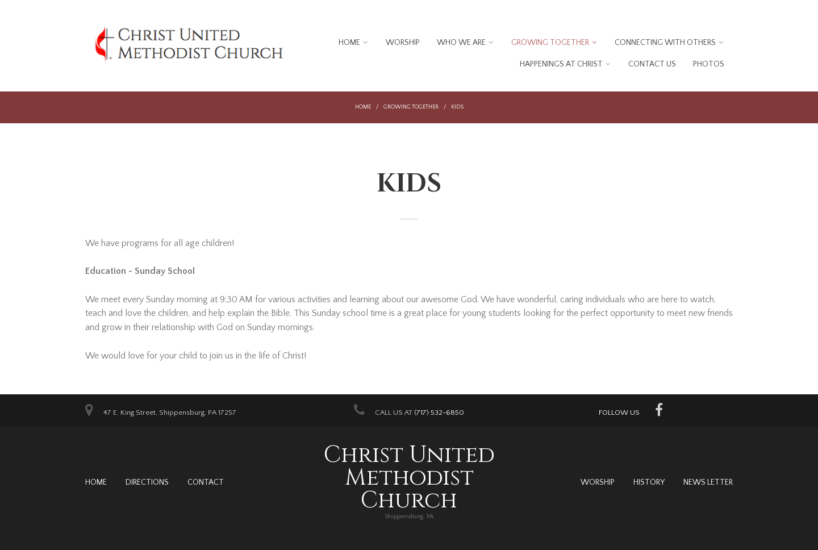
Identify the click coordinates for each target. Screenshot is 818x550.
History (649, 482)
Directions (147, 482)
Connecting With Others (665, 42)
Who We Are (461, 42)
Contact (205, 482)
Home (349, 42)
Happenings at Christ (561, 64)
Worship (403, 42)
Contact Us (652, 64)
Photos (708, 64)
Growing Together (550, 42)
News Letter (708, 482)
